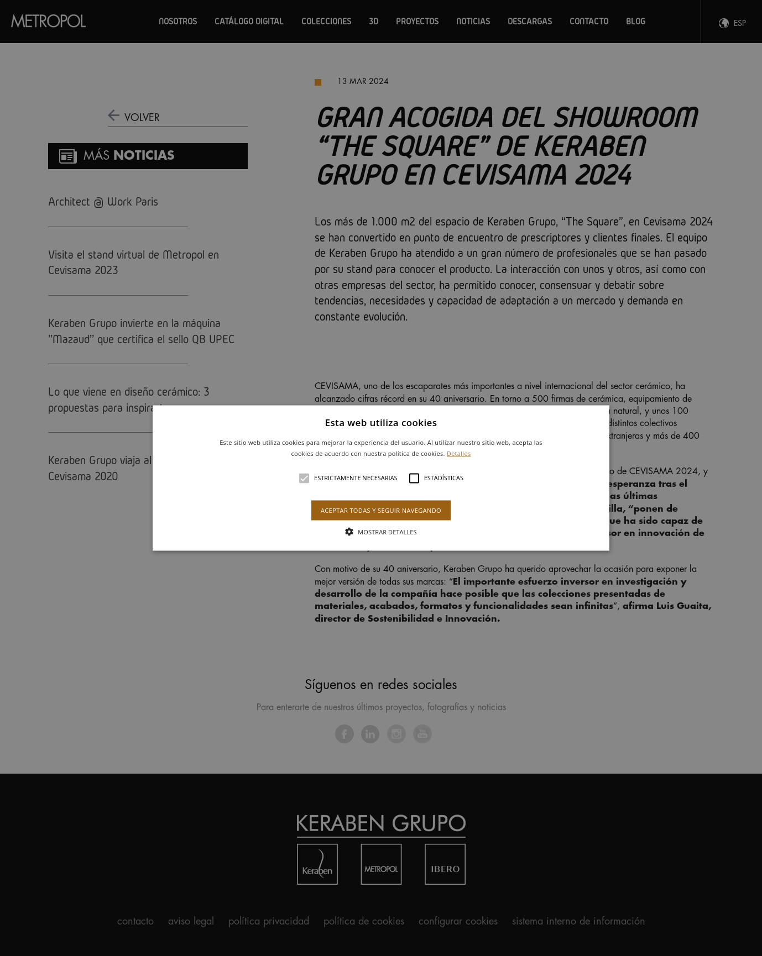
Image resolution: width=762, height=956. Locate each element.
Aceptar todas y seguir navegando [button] (381, 510)
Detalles (459, 453)
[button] (381, 478)
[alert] (381, 478)
